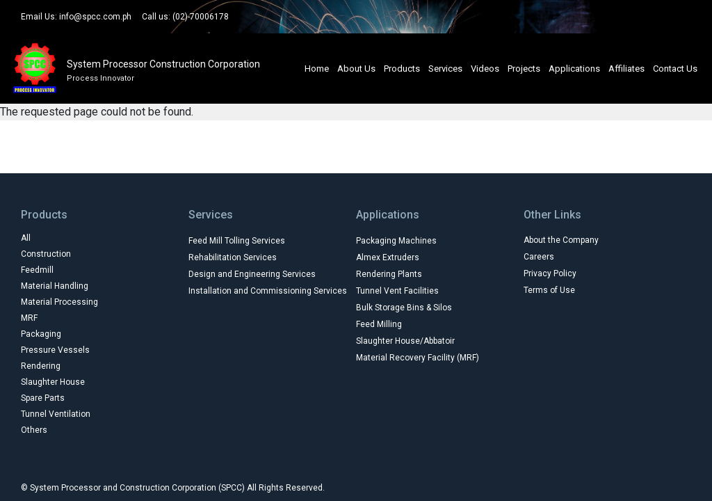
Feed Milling (379, 324)
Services (445, 68)
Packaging (41, 334)
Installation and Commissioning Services (267, 291)
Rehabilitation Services (232, 257)
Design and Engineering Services (252, 274)
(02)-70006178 (200, 17)
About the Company (561, 240)
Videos (485, 68)
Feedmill (37, 270)
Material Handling (54, 286)
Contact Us (675, 68)
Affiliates (626, 68)
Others (34, 430)
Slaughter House (53, 382)
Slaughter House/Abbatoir (405, 341)
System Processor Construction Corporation (163, 64)
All (26, 238)
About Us (356, 68)
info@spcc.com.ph (95, 17)
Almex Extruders (387, 257)
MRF (29, 318)
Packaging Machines (396, 241)
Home (317, 68)
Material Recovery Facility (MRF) (417, 358)
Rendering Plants (389, 274)
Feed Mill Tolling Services (236, 241)
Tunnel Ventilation (55, 414)
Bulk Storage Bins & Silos (404, 307)
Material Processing (59, 302)
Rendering (40, 366)
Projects (524, 68)
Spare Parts (43, 398)
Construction (46, 254)
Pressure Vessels (55, 350)
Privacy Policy (550, 273)
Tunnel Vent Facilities (397, 291)
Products (402, 68)
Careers (539, 257)
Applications (574, 68)
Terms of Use (549, 290)
